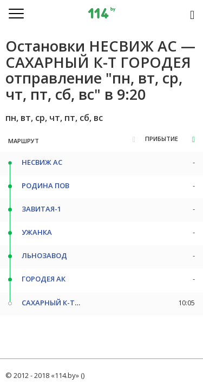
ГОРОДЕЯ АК (44, 279)
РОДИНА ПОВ (45, 185)
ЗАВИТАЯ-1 (41, 209)
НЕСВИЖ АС (42, 162)
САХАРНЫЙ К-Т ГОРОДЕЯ (65, 302)
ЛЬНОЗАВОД (44, 255)
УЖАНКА (37, 232)
